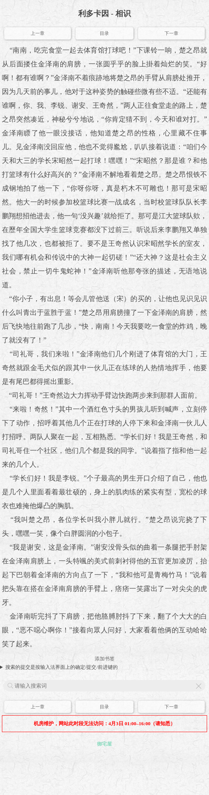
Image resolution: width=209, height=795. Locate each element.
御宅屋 (104, 744)
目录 (104, 33)
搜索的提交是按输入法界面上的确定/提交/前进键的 (61, 667)
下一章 (171, 33)
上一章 (37, 33)
